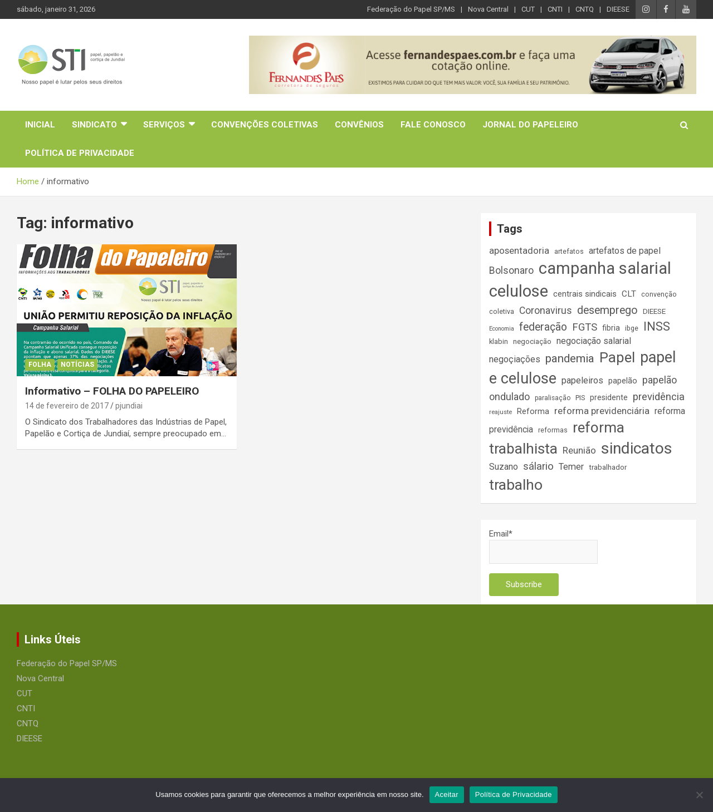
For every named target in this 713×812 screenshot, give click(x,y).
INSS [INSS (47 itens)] (656, 326)
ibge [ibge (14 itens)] (631, 328)
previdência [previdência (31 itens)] (659, 397)
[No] (699, 794)
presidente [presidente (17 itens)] (609, 397)
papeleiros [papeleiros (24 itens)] (582, 380)
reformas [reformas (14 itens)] (553, 430)
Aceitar (446, 794)
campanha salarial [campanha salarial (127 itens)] (605, 268)
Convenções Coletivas (264, 125)
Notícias (77, 364)
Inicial (40, 125)
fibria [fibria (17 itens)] (611, 327)
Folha (39, 364)
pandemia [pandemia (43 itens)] (569, 358)
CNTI (555, 9)
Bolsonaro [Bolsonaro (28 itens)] (511, 270)
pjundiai (129, 405)
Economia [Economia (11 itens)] (501, 328)
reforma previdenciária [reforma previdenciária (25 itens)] (601, 411)
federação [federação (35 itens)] (543, 327)
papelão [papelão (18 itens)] (622, 380)
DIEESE (618, 9)
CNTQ (584, 9)
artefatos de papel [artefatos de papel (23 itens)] (625, 250)
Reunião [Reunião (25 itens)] (579, 450)
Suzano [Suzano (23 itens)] (503, 466)
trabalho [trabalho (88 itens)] (516, 484)
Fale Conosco (433, 125)
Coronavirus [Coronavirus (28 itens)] (545, 310)
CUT (528, 9)
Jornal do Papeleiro (530, 125)
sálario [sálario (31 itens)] (538, 466)
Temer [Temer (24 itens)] (571, 466)
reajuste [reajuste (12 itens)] (500, 412)
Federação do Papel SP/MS (411, 9)
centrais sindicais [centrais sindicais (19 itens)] (585, 294)
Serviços (164, 125)
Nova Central (488, 9)
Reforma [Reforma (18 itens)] (533, 411)
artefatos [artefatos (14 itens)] (569, 251)
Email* (543, 546)
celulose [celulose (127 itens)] (518, 291)
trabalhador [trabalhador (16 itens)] (608, 467)
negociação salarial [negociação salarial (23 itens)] (593, 341)
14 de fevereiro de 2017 (67, 405)
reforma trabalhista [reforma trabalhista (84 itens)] (556, 438)
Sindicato (94, 125)
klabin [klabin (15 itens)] (498, 341)
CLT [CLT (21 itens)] (629, 294)
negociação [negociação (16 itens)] (532, 341)
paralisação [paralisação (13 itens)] (552, 398)
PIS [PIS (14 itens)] (580, 397)
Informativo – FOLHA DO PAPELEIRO (112, 391)
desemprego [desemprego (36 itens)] (607, 310)
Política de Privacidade (79, 153)
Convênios (359, 125)
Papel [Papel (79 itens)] (617, 357)
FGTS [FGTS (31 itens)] (584, 327)
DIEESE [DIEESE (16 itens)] (654, 311)
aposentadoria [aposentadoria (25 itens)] (519, 250)
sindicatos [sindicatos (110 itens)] (636, 448)
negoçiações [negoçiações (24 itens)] (514, 359)
